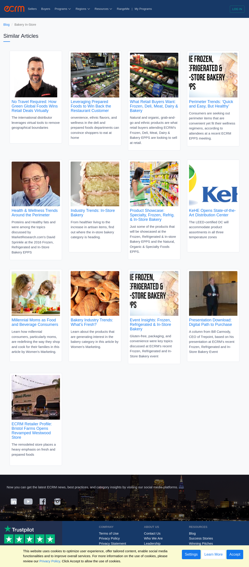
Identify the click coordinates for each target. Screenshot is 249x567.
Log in (237, 9)
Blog (6, 24)
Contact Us (152, 533)
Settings (191, 554)
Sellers (32, 9)
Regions (83, 9)
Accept (234, 554)
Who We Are (153, 538)
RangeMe (123, 9)
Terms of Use (109, 533)
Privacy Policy (109, 538)
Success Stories (201, 538)
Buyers (45, 9)
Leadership (152, 543)
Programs (63, 9)
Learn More (213, 554)
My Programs (143, 9)
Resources (104, 9)
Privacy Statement (112, 543)
